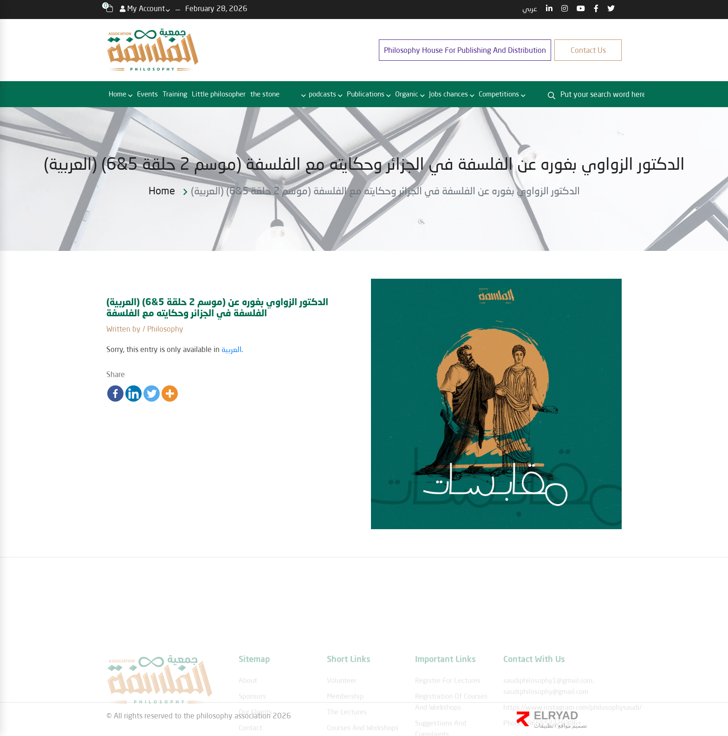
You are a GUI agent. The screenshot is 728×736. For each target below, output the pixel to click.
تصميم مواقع (571, 726)
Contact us (588, 49)
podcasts (322, 94)
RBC (291, 94)
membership (345, 721)
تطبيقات (543, 726)
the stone (265, 94)
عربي (529, 8)
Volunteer (342, 706)
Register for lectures (448, 706)
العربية (231, 349)
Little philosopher (219, 94)
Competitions (499, 94)
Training (174, 94)
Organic (406, 94)
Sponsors (252, 721)
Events (147, 94)
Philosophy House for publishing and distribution (465, 49)
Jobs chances (448, 94)
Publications (365, 94)
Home (117, 94)
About (248, 706)
